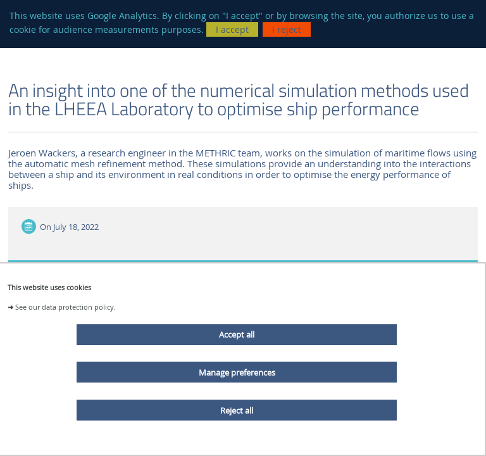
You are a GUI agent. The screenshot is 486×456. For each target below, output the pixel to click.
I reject (286, 29)
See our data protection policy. (65, 307)
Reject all (236, 410)
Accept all (236, 334)
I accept (232, 29)
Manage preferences (237, 372)
